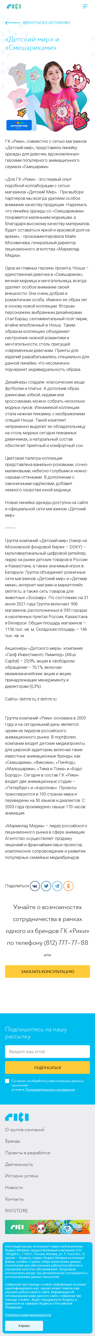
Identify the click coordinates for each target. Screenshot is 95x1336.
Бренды (12, 1141)
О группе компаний (24, 1130)
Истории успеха (21, 1176)
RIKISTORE (16, 1211)
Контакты (14, 1199)
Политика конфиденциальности (28, 1315)
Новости (14, 1187)
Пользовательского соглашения (50, 1089)
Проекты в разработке (27, 1153)
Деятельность (19, 1164)
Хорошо (24, 1326)
